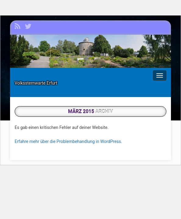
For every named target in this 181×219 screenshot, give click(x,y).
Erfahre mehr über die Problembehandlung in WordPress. (68, 141)
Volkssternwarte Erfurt (36, 83)
